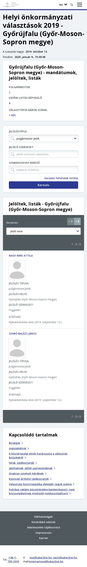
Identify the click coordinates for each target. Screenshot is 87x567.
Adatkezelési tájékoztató (43, 520)
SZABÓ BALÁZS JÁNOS (22, 333)
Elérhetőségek (43, 509)
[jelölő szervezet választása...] (43, 154)
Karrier (43, 530)
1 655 (12, 115)
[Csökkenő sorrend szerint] (77, 221)
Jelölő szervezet (21, 147)
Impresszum (44, 525)
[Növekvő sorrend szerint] (70, 221)
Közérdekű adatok (43, 514)
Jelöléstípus (18, 131)
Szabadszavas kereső (24, 162)
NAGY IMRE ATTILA (21, 255)
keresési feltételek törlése (61, 178)
